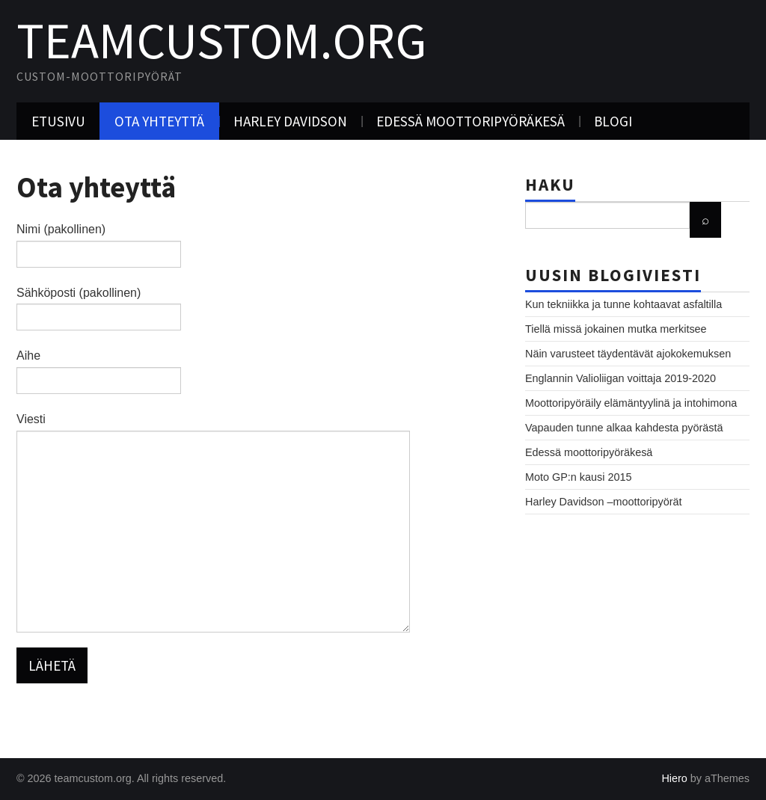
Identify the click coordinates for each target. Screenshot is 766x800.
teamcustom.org (221, 40)
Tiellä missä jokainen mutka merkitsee (616, 329)
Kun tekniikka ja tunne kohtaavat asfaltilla (623, 304)
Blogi (613, 121)
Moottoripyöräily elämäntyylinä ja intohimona (631, 403)
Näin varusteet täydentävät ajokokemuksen (628, 354)
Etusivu (58, 121)
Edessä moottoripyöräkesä (470, 121)
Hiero (674, 778)
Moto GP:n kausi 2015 (578, 477)
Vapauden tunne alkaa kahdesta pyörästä (624, 428)
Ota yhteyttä (159, 121)
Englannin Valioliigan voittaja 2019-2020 (620, 378)
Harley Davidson (290, 121)
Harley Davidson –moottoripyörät (603, 502)
